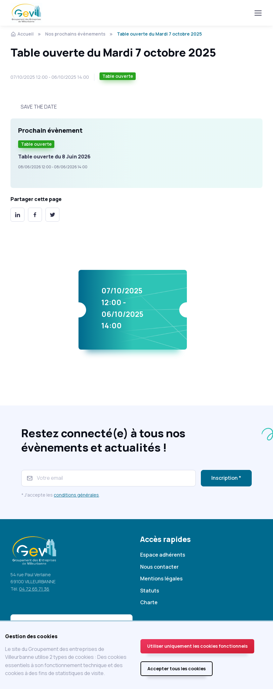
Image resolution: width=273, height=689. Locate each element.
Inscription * (226, 477)
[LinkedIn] (17, 215)
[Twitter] (52, 215)
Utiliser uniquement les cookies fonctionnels (197, 646)
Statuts (149, 590)
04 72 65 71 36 (34, 589)
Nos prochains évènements (75, 34)
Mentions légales (161, 578)
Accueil (22, 34)
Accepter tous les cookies (176, 669)
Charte (149, 602)
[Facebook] (35, 215)
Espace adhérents (162, 554)
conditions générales (76, 495)
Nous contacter (159, 566)
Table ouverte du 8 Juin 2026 (54, 156)
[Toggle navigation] (258, 13)
